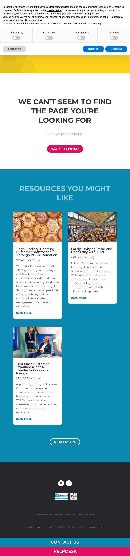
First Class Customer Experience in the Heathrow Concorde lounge (32, 368)
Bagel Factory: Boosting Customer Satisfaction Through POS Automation (36, 252)
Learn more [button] (14, 48)
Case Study (33, 260)
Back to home (65, 149)
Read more (65, 442)
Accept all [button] (116, 48)
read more (24, 312)
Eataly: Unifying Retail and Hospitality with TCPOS (91, 250)
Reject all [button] (93, 48)
